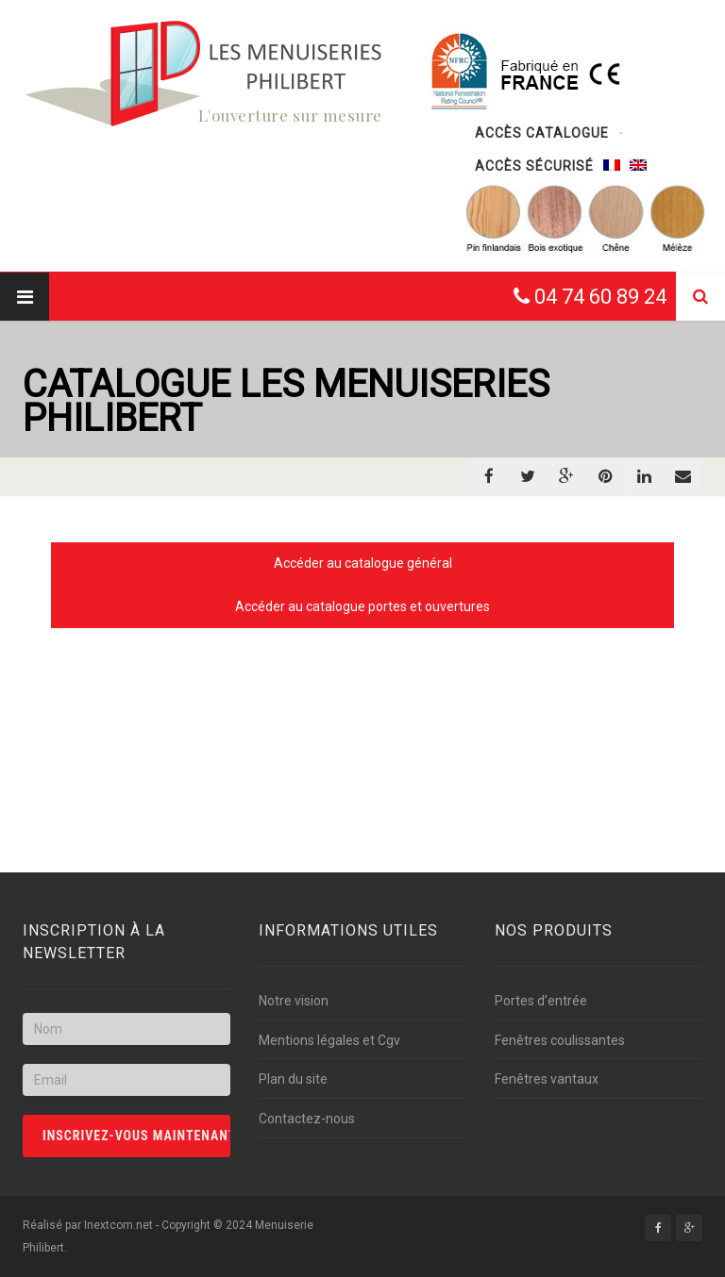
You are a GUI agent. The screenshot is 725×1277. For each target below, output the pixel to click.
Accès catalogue (542, 133)
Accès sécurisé (534, 166)
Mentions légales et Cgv (329, 1040)
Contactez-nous (307, 1118)
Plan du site (293, 1078)
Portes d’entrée (541, 1000)
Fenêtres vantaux (547, 1078)
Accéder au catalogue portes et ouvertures (362, 606)
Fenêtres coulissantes (560, 1040)
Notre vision (294, 1000)
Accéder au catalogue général (363, 563)
